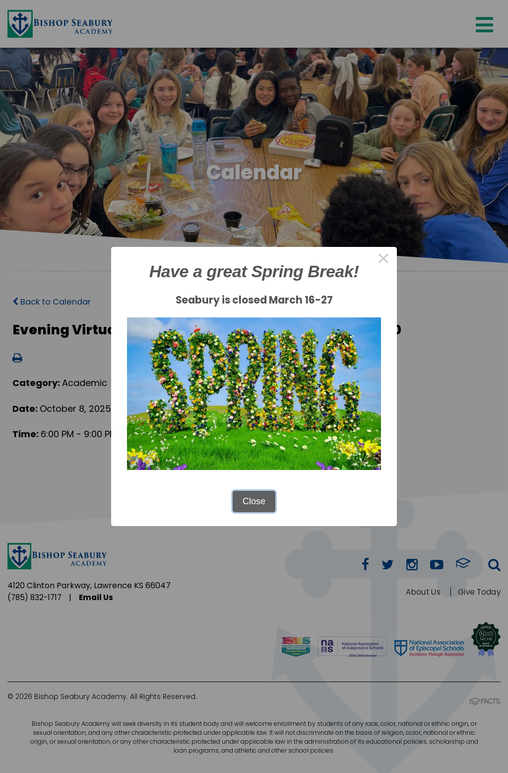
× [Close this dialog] (383, 260)
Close (254, 501)
